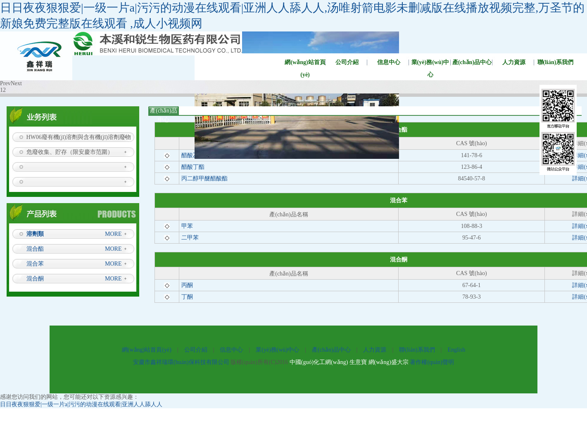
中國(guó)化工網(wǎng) (319, 362)
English (456, 350)
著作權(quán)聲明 (432, 362)
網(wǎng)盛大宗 (388, 362)
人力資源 (513, 62)
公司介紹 (347, 62)
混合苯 (35, 264)
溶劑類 (35, 234)
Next (16, 83)
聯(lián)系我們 (417, 350)
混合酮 (35, 278)
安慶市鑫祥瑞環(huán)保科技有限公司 (181, 362)
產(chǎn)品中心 (472, 62)
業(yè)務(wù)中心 (430, 64)
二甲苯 (190, 238)
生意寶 (358, 362)
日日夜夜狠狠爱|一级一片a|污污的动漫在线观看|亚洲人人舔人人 (81, 404)
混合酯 (35, 249)
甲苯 (187, 226)
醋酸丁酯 (192, 167)
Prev (5, 83)
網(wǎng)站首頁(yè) (305, 64)
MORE (113, 234)
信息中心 (388, 62)
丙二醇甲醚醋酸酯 (204, 178)
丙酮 (187, 285)
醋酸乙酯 (192, 155)
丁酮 (187, 297)
